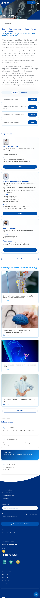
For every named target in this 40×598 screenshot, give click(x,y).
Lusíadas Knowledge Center (8, 495)
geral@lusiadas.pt (33, 514)
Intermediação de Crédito (8, 584)
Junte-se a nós (5, 498)
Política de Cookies (6, 578)
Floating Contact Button (36, 594)
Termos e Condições (7, 571)
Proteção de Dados (6, 581)
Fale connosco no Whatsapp (21, 524)
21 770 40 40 (7, 514)
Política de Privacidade (7, 574)
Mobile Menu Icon (38, 2)
